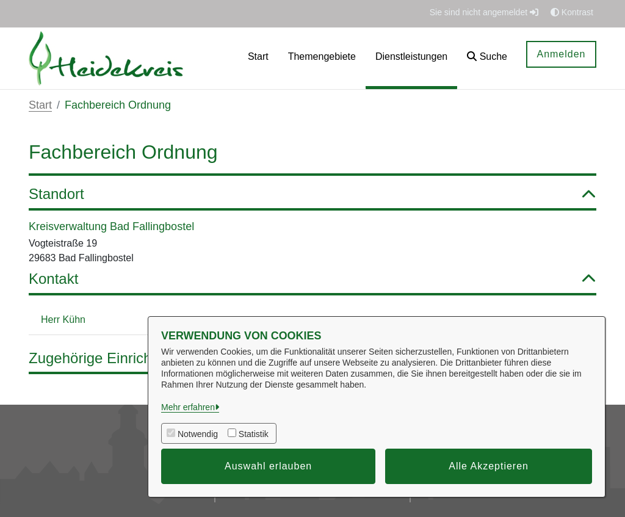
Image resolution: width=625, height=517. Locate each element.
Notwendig (198, 434)
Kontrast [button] (572, 12)
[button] (487, 58)
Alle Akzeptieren (489, 466)
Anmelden (560, 54)
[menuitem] (258, 58)
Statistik (254, 434)
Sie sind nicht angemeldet (484, 12)
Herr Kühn (63, 319)
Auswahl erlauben (268, 466)
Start (40, 105)
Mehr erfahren (188, 407)
